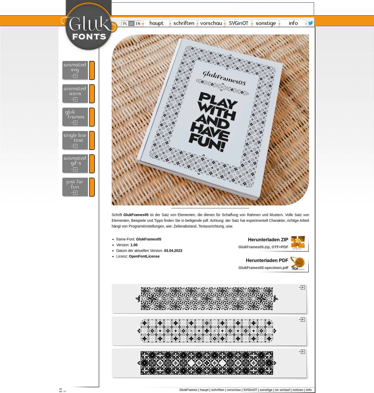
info (309, 390)
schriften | (218, 390)
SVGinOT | (251, 390)
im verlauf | (283, 390)
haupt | (205, 390)
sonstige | (267, 390)
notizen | (298, 390)
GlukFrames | (189, 390)
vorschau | (235, 390)
